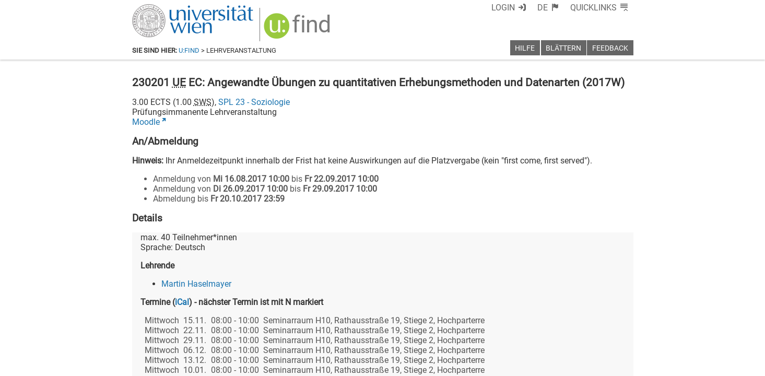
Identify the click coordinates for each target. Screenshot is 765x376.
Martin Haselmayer (196, 284)
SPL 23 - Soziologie (254, 102)
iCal (182, 302)
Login (503, 8)
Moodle (146, 122)
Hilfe (525, 48)
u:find (189, 50)
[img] (298, 29)
